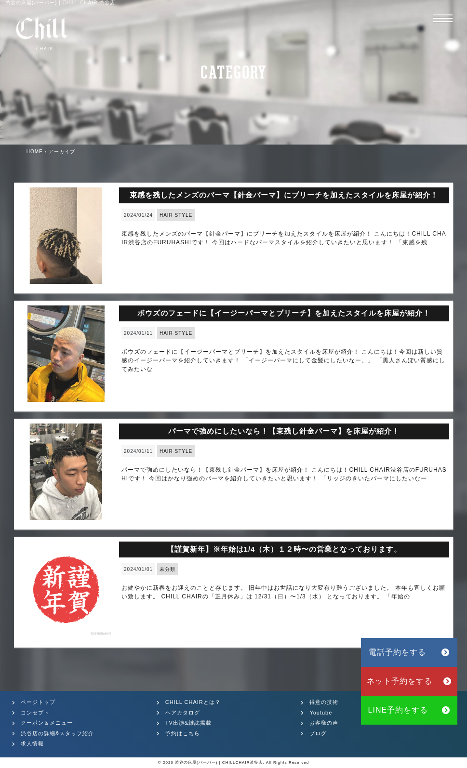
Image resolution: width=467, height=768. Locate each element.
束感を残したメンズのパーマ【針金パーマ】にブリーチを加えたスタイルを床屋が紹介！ (284, 195)
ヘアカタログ (182, 712)
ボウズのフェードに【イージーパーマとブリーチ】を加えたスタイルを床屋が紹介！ (283, 313)
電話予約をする (409, 652)
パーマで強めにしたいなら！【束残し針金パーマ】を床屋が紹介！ (284, 431)
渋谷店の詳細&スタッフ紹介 (57, 733)
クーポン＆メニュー (47, 723)
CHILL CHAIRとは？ (193, 702)
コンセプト (35, 712)
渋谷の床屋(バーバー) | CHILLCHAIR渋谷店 (219, 762)
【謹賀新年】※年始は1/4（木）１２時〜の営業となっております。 (284, 549)
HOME (35, 151)
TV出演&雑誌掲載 (188, 723)
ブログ (318, 733)
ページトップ (38, 702)
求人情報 (32, 743)
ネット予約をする (409, 681)
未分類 (167, 569)
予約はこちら (182, 733)
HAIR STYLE (176, 215)
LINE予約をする (409, 710)
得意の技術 (323, 702)
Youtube (320, 712)
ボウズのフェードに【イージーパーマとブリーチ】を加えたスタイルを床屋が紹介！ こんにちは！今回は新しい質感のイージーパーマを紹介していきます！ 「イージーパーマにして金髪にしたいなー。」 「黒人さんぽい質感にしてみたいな (283, 360)
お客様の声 (323, 723)
